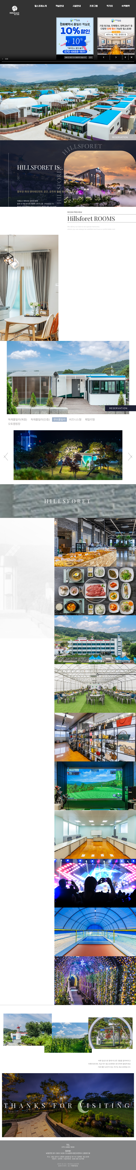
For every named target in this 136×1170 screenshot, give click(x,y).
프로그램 (94, 6)
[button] (127, 104)
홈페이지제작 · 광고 (68, 1166)
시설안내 (77, 6)
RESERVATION (122, 137)
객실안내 (60, 6)
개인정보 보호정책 (73, 1164)
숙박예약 (126, 6)
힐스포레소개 (41, 6)
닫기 (90, 57)
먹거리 (110, 6)
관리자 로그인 (61, 1164)
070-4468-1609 (68, 1147)
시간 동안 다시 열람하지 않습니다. (75, 57)
